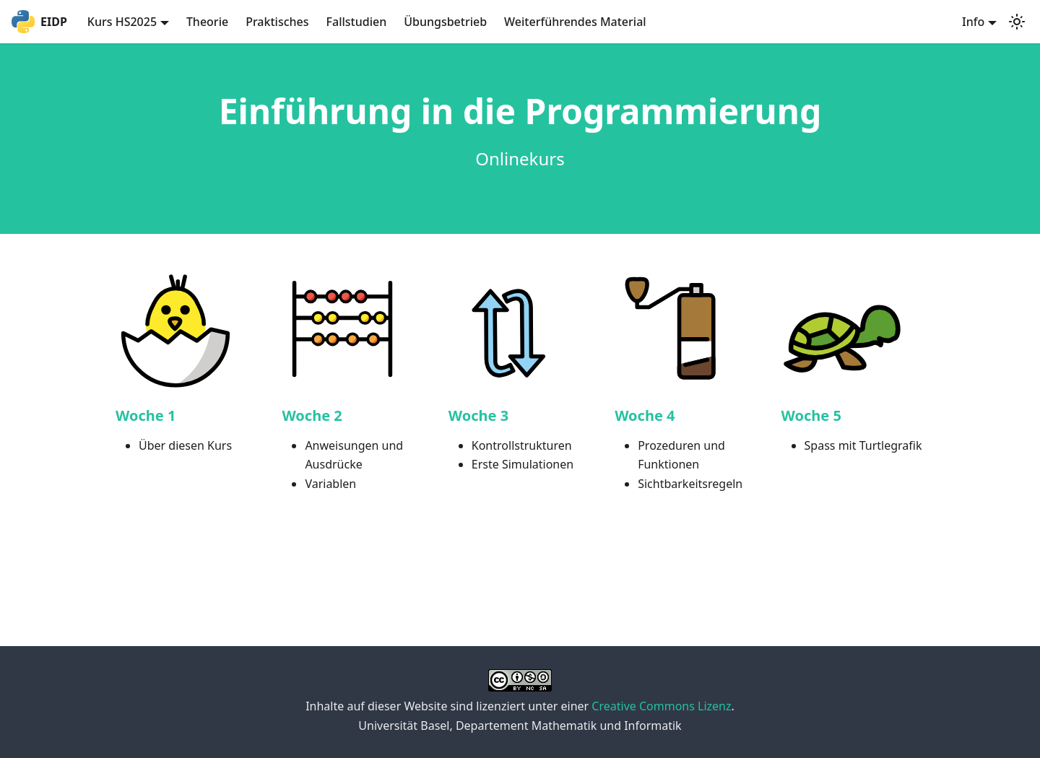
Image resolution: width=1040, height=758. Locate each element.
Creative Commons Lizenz (661, 706)
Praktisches (277, 22)
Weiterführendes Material (575, 22)
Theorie (207, 22)
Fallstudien (356, 22)
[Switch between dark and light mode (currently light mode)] (1016, 21)
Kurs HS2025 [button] (122, 22)
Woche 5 (811, 415)
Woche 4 (645, 415)
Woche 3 (478, 415)
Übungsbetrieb (445, 22)
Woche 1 (146, 415)
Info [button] (973, 22)
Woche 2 (312, 415)
